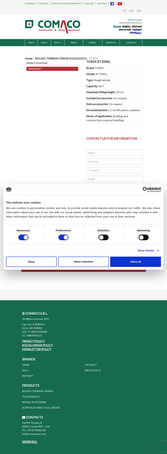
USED (44, 42)
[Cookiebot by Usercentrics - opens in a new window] (145, 189)
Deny (31, 261)
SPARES (73, 42)
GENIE (26, 364)
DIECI (25, 370)
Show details (146, 250)
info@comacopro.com (34, 433)
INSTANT (27, 375)
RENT (57, 42)
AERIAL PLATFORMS (34, 402)
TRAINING (110, 42)
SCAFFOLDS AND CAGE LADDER (41, 407)
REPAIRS (92, 42)
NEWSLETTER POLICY (36, 349)
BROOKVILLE (93, 370)
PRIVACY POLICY (33, 341)
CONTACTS (131, 42)
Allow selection (83, 261)
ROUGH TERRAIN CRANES (37, 391)
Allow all (135, 261)
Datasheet (35, 68)
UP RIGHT (91, 364)
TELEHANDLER (30, 396)
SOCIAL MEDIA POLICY (37, 345)
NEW (31, 42)
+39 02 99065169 (36, 430)
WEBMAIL (29, 442)
